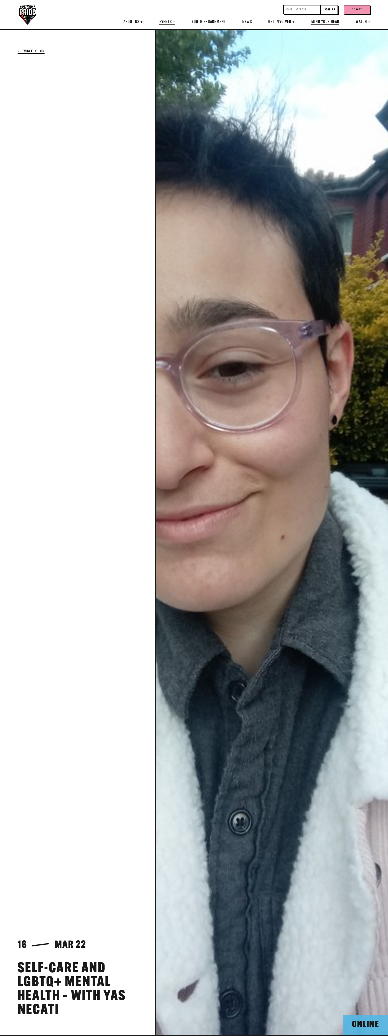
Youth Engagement (209, 22)
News (247, 22)
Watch (363, 22)
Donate (357, 9)
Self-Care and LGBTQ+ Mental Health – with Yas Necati (72, 989)
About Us (133, 22)
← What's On (31, 50)
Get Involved (281, 22)
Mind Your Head (325, 22)
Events (167, 22)
